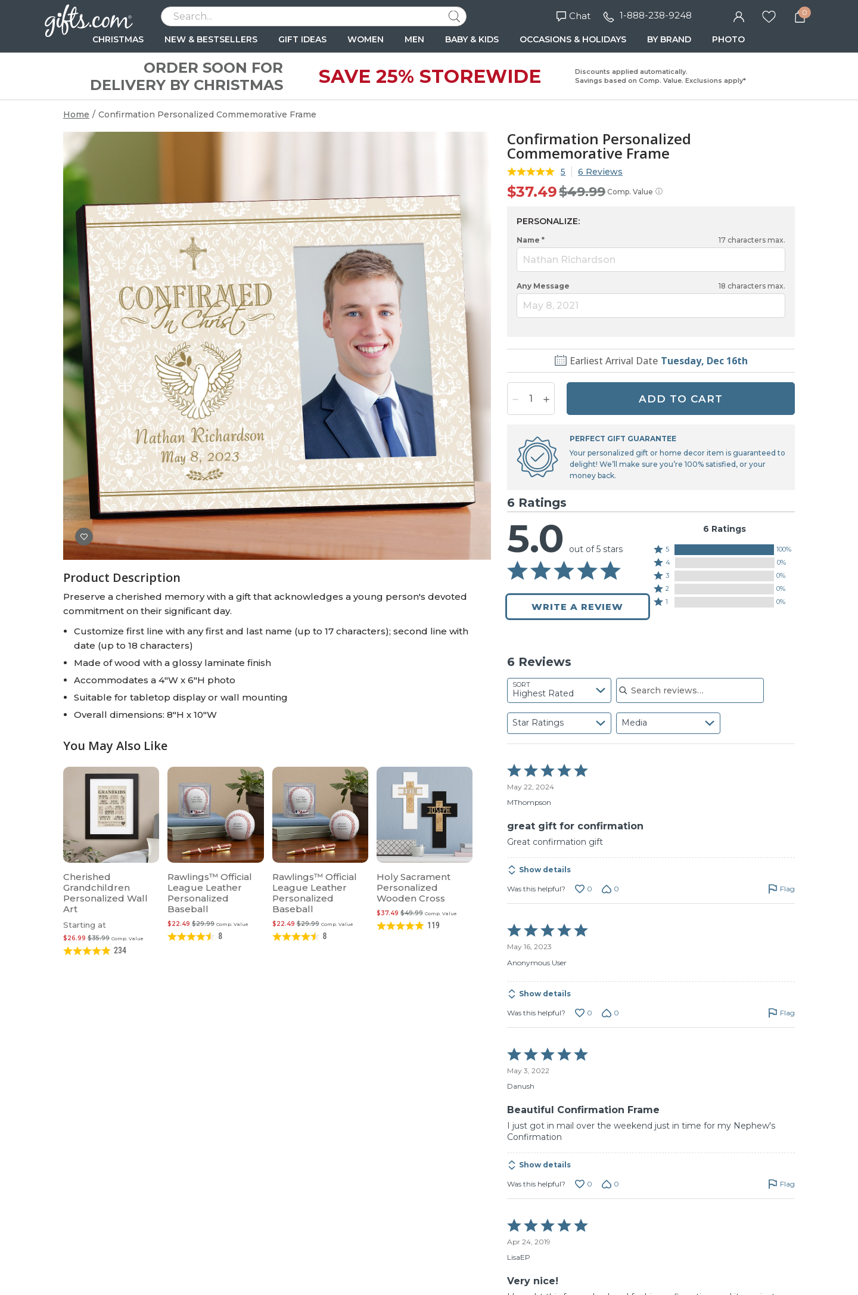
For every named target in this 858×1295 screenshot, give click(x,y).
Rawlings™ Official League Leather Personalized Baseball (209, 893)
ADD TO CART (681, 399)
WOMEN (365, 39)
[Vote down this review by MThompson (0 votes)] (610, 889)
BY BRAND (669, 39)
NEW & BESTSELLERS (210, 39)
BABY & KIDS (472, 39)
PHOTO (728, 39)
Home (76, 114)
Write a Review (577, 606)
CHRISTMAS (118, 39)
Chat (573, 15)
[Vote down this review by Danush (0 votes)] (610, 1184)
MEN (414, 39)
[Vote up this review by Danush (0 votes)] (583, 1184)
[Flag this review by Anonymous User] (781, 1013)
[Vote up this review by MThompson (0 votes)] (583, 889)
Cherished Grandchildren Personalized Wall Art (105, 893)
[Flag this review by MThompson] (781, 889)
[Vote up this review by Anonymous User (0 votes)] (583, 1013)
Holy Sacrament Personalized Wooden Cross (413, 887)
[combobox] (559, 690)
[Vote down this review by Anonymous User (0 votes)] (610, 1013)
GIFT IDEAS (302, 39)
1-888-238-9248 (656, 15)
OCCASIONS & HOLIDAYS (573, 39)
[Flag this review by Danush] (781, 1184)
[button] (724, 549)
